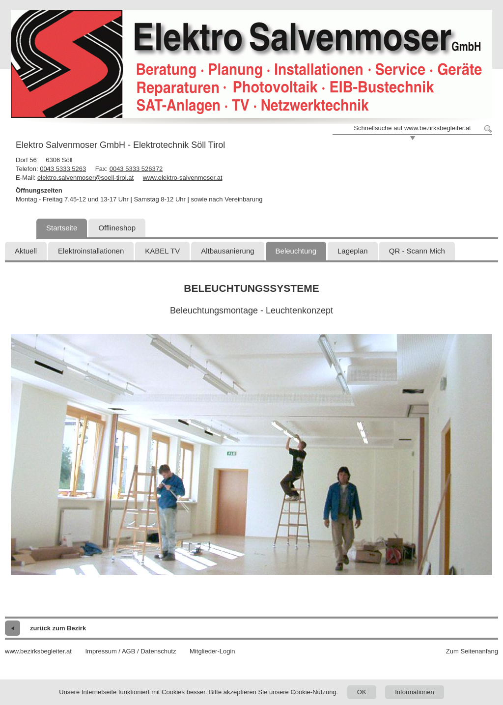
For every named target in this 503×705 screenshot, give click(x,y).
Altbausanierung (227, 251)
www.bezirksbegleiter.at (38, 651)
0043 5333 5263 (63, 168)
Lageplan (352, 251)
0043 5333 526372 (136, 168)
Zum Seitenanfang (472, 651)
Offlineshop (117, 228)
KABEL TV (162, 251)
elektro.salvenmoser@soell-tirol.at (85, 177)
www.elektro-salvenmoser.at (183, 177)
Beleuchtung (296, 251)
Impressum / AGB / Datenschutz (130, 651)
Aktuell (26, 251)
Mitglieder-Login (212, 651)
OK (361, 692)
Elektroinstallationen (91, 251)
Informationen (414, 692)
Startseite (61, 228)
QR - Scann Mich (417, 251)
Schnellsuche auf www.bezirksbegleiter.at (412, 128)
